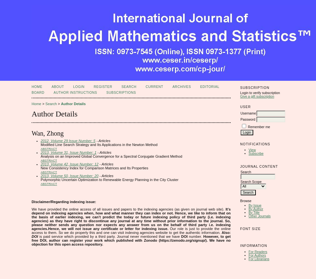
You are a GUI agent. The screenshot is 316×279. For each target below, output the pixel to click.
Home (37, 87)
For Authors (257, 255)
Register (103, 87)
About (57, 87)
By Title (254, 212)
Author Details (73, 104)
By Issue (255, 205)
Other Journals (260, 216)
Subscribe (256, 153)
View (252, 150)
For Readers (258, 252)
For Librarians (259, 259)
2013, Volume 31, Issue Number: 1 (68, 152)
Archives (181, 87)
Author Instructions (75, 92)
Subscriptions (121, 92)
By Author (256, 209)
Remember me (259, 127)
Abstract (49, 149)
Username (248, 113)
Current (154, 87)
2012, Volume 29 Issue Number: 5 (68, 141)
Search (128, 87)
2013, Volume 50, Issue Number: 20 (70, 176)
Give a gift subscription (257, 96)
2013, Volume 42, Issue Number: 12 (70, 164)
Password (248, 119)
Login (78, 87)
